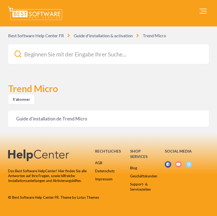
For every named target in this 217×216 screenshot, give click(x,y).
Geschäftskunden (143, 176)
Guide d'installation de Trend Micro (51, 119)
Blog (133, 168)
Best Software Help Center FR (36, 35)
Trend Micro (154, 35)
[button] (203, 11)
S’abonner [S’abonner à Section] (21, 99)
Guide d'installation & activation (103, 35)
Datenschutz (105, 171)
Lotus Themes (88, 197)
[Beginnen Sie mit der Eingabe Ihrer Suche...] (108, 54)
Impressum (104, 179)
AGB (98, 163)
